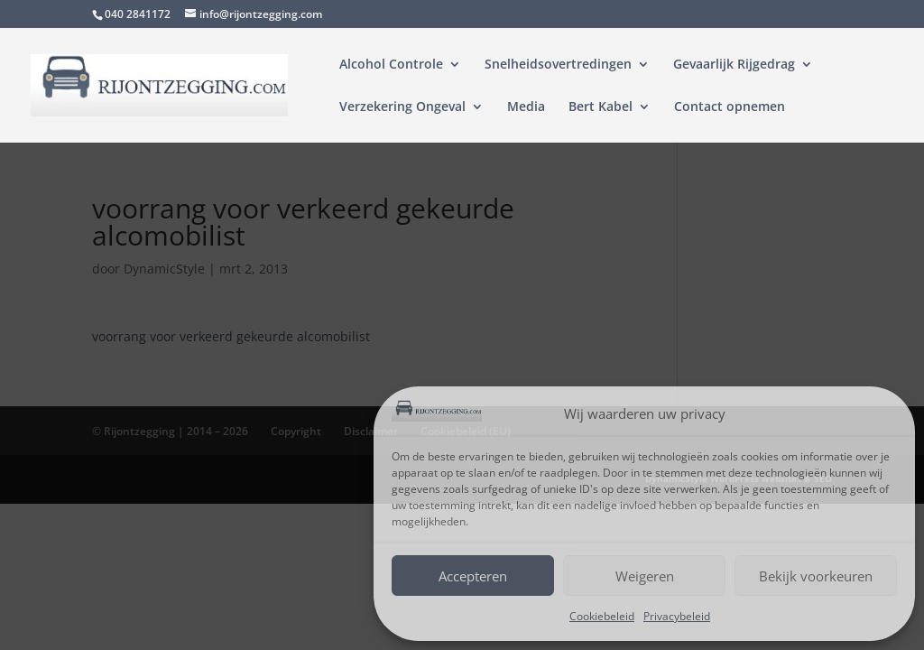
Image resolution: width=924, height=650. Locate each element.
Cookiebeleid (601, 616)
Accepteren (473, 576)
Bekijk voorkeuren (816, 576)
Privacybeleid (676, 616)
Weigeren (644, 576)
